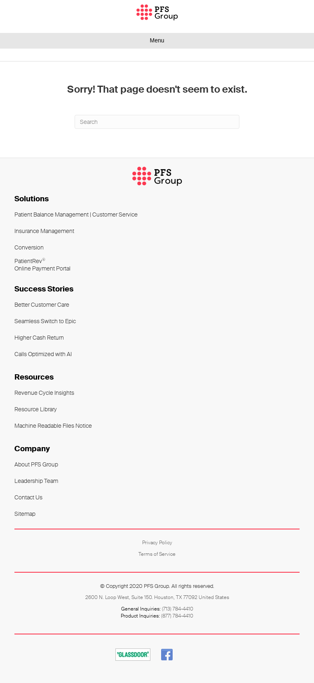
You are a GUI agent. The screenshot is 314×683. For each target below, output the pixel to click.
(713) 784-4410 (177, 609)
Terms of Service (157, 554)
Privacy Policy (157, 542)
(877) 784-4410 (177, 616)
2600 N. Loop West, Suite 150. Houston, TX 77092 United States (157, 597)
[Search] (157, 122)
